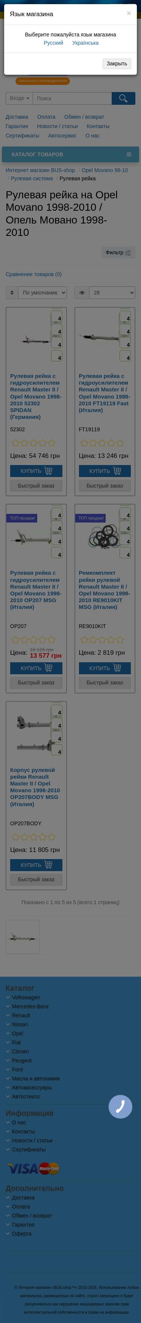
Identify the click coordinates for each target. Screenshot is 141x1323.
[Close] (129, 13)
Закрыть (117, 63)
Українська (85, 43)
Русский (53, 43)
